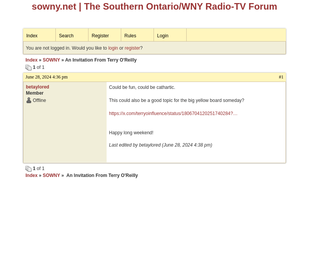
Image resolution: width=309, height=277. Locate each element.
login (113, 48)
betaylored (37, 87)
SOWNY (51, 60)
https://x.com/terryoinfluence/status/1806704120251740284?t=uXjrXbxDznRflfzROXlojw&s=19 (171, 114)
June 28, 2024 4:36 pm (46, 77)
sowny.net (54, 6)
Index (31, 35)
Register (100, 35)
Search (66, 35)
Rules (130, 35)
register (132, 48)
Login (162, 35)
